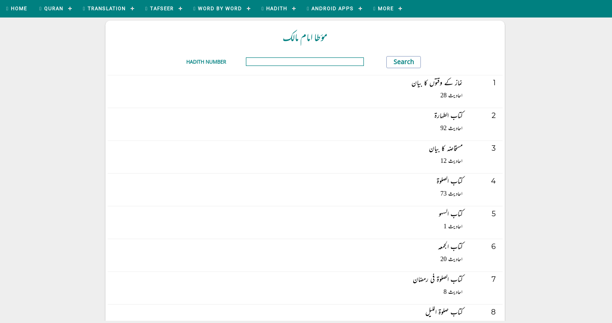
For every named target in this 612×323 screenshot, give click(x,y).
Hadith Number (206, 61)
